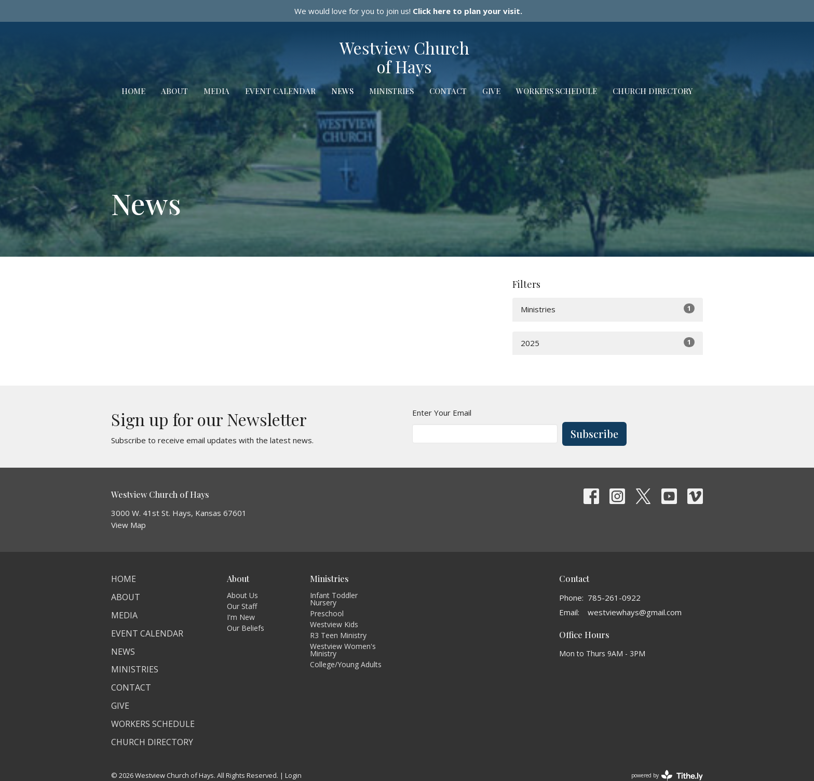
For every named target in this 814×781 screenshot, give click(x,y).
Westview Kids (334, 624)
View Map (128, 525)
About (174, 91)
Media (216, 91)
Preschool (327, 613)
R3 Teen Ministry (338, 635)
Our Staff (242, 606)
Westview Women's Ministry (343, 649)
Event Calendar (280, 91)
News (342, 91)
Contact (448, 91)
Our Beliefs (245, 628)
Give (491, 91)
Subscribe (594, 434)
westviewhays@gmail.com (635, 612)
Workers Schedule (556, 91)
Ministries (391, 91)
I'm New (241, 617)
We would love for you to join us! (408, 11)
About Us (242, 595)
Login (293, 775)
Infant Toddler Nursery (334, 598)
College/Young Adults (346, 664)
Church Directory (653, 91)
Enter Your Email (441, 412)
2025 (608, 342)
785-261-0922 (614, 597)
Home (133, 91)
